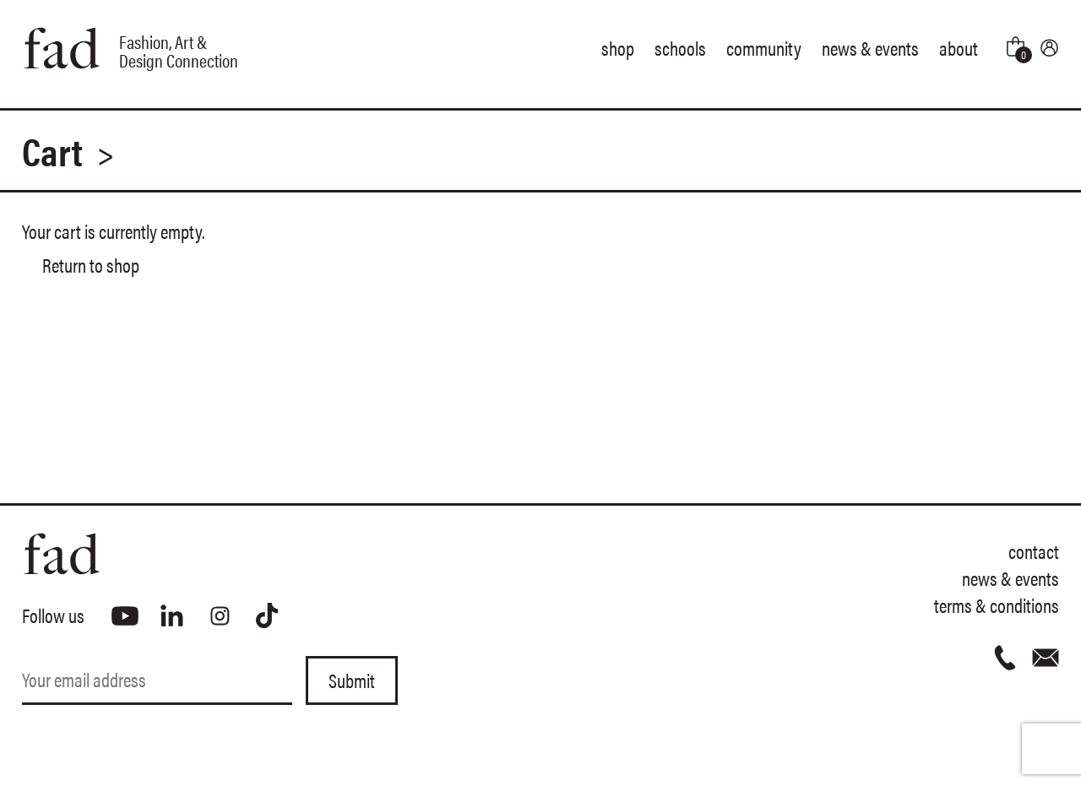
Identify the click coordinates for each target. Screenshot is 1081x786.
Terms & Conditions (996, 605)
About (958, 48)
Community (763, 48)
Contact (1033, 551)
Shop (617, 48)
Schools (680, 48)
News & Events (870, 48)
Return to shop (90, 265)
